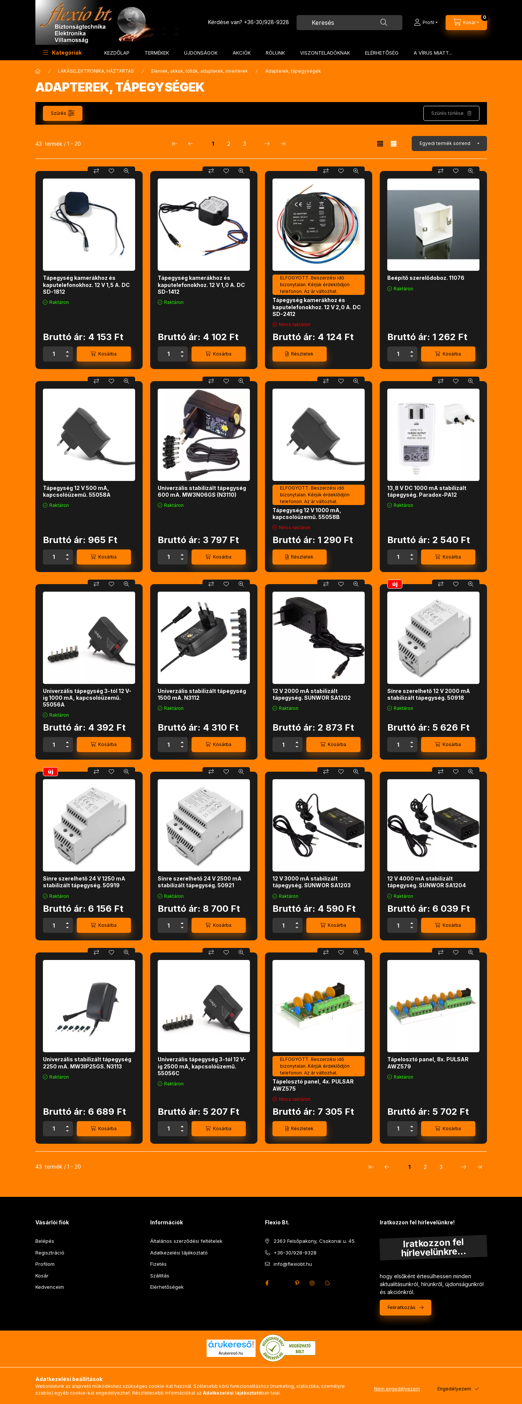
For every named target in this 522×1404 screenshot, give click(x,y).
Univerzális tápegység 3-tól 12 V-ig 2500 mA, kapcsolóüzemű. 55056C (202, 1066)
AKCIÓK (242, 53)
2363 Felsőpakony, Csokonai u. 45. (315, 1241)
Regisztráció (49, 1253)
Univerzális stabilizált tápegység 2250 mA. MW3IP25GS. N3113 (87, 1062)
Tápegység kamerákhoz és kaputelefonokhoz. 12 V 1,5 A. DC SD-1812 (86, 285)
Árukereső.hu (231, 1353)
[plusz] (67, 350)
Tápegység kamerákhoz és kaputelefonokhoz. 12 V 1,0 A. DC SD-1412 (201, 285)
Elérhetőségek (167, 1287)
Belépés (44, 1241)
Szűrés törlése (447, 113)
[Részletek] (299, 354)
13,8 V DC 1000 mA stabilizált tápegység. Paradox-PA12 (426, 491)
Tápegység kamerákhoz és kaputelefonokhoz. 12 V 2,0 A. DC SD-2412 (316, 307)
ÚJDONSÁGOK (201, 53)
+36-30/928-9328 (266, 22)
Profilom (45, 1264)
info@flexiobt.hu (293, 1264)
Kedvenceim (49, 1287)
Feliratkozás (401, 1307)
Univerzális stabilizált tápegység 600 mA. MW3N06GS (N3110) (202, 491)
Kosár (42, 1276)
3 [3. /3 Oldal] (244, 143)
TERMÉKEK (157, 53)
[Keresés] (384, 22)
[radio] (394, 144)
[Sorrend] (449, 143)
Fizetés (158, 1264)
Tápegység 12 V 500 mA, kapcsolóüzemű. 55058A (77, 491)
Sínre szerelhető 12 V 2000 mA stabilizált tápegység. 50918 (428, 694)
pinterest (297, 1283)
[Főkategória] (38, 71)
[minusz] (67, 357)
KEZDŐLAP (116, 53)
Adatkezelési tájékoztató (179, 1253)
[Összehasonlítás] (96, 171)
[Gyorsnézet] (126, 171)
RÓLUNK (275, 53)
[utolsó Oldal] (283, 143)
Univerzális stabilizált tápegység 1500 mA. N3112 (202, 694)
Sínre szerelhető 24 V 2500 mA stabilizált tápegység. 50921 (200, 881)
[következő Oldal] (267, 143)
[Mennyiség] (53, 354)
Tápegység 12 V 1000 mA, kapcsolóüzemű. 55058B (306, 513)
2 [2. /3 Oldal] (228, 143)
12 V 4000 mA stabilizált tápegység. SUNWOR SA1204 (426, 881)
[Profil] (426, 22)
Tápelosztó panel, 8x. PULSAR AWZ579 (428, 1062)
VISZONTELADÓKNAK (325, 53)
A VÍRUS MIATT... (433, 53)
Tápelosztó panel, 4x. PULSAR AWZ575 (313, 1084)
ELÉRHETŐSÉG (382, 53)
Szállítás (159, 1276)
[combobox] (349, 22)
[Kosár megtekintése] (466, 22)
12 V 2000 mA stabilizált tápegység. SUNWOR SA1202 (311, 694)
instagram (312, 1283)
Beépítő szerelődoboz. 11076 (425, 278)
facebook (267, 1283)
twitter (282, 1283)
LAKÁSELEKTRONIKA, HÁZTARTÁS (96, 71)
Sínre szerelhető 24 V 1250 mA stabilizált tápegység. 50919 (84, 881)
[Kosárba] (104, 354)
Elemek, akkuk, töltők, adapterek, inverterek (199, 71)
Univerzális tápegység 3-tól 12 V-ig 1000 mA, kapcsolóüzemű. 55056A (87, 698)
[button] (62, 52)
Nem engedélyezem (397, 1389)
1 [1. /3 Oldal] (213, 143)
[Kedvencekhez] (111, 171)
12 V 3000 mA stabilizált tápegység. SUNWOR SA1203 (311, 881)
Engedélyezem (454, 1389)
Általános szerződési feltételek (186, 1241)
